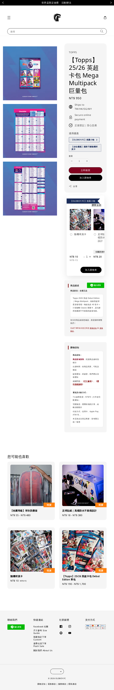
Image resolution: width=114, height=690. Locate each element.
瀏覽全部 (96, 205)
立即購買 (85, 170)
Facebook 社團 (40, 626)
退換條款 (52, 684)
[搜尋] (102, 31)
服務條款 (62, 684)
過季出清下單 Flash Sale (39, 644)
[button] (9, 17)
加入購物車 (85, 177)
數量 (71, 156)
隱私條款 (72, 684)
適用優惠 (74, 133)
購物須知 (93, 328)
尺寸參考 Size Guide (40, 631)
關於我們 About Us (43, 650)
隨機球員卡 (78, 234)
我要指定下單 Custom (39, 638)
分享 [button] (73, 186)
